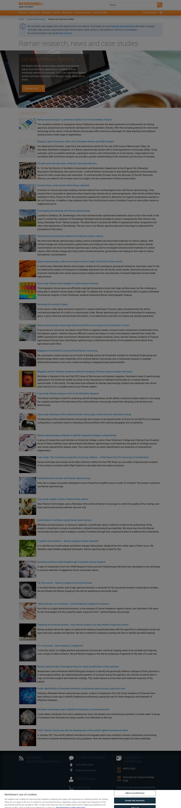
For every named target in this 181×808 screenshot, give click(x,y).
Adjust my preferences (134, 797)
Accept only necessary (134, 804)
